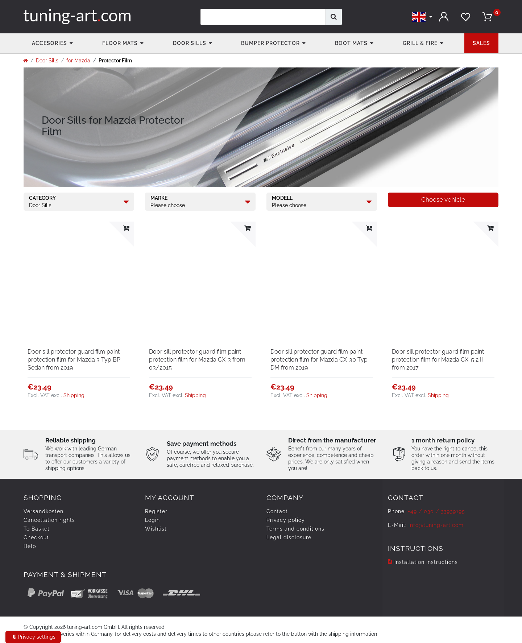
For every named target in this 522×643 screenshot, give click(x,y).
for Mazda (78, 60)
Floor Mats (120, 43)
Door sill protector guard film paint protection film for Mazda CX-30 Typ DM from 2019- (319, 359)
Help (30, 546)
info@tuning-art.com (436, 525)
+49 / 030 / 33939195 (436, 511)
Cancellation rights (49, 520)
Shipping (73, 395)
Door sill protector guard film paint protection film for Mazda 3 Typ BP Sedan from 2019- (74, 359)
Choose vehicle (443, 199)
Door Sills (189, 43)
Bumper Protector (270, 43)
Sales (481, 43)
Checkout (36, 537)
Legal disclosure (288, 537)
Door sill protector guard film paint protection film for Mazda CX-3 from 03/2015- (197, 359)
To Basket (37, 529)
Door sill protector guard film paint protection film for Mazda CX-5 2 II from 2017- (438, 359)
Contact (277, 511)
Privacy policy (285, 520)
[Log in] (444, 17)
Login (152, 520)
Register (156, 511)
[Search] (334, 17)
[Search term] (263, 17)
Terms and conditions (295, 529)
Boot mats (351, 43)
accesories (49, 43)
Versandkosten (43, 511)
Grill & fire (420, 43)
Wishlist (156, 529)
